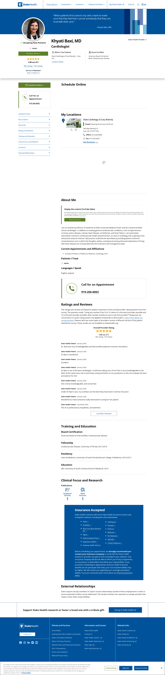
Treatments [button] (65, 4)
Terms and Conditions (60, 652)
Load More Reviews (104, 413)
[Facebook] (21, 642)
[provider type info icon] (146, 40)
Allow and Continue (75, 220)
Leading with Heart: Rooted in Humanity (66, 634)
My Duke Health (115, 4)
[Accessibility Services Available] (72, 130)
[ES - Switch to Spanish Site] (144, 4)
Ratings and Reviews (25, 131)
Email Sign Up (90, 645)
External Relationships (26, 153)
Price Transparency (59, 648)
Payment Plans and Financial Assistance (66, 645)
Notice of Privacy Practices (61, 641)
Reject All (126, 670)
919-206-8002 (90, 292)
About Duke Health (91, 631)
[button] (67, 494)
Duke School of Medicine (126, 638)
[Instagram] (25, 642)
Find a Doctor (52, 4)
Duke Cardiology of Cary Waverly (98, 119)
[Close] (161, 670)
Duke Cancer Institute (125, 631)
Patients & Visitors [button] (96, 4)
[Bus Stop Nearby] (76, 130)
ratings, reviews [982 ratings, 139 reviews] (33, 66)
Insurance (21, 147)
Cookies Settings (110, 670)
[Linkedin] (29, 642)
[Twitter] (33, 642)
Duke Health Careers (92, 638)
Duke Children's (123, 634)
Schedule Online (24, 114)
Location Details (57, 62)
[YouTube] (37, 642)
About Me (22, 125)
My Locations (23, 119)
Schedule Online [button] (33, 54)
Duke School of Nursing (126, 641)
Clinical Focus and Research (28, 142)
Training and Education (26, 136)
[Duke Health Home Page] (29, 626)
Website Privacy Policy (60, 656)
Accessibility (56, 631)
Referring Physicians (92, 648)
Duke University (123, 645)
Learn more (83, 215)
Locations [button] (79, 4)
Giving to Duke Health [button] (124, 610)
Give (130, 4)
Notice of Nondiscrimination (62, 638)
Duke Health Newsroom (93, 641)
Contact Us (27, 634)
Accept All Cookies (141, 670)
